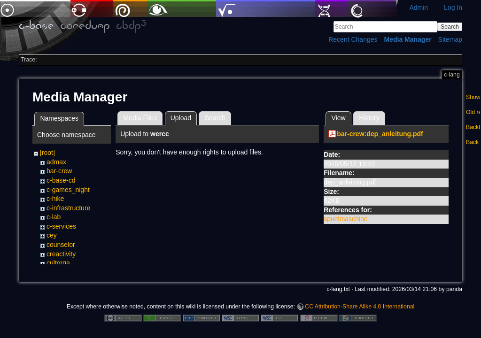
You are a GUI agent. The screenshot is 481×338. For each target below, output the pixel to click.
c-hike (55, 198)
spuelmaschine (345, 219)
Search (450, 26)
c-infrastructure (68, 208)
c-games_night (68, 189)
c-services (61, 226)
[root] (47, 152)
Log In (453, 7)
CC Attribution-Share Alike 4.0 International (359, 307)
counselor (61, 244)
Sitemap (450, 39)
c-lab (54, 217)
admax (56, 162)
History (369, 118)
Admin (418, 7)
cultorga (58, 263)
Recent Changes (352, 39)
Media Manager (408, 39)
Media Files (140, 118)
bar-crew (59, 171)
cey (52, 235)
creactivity (61, 254)
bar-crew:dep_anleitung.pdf (380, 134)
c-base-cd (61, 180)
